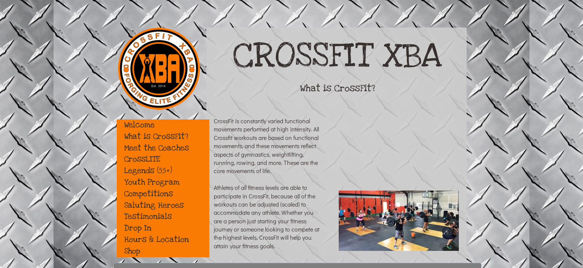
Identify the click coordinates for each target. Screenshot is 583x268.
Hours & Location (156, 239)
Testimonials (148, 216)
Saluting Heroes (154, 205)
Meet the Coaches (156, 148)
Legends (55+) (148, 171)
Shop (132, 251)
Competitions (148, 194)
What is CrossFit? (156, 136)
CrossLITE (142, 159)
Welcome (139, 125)
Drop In (137, 228)
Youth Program (152, 182)
